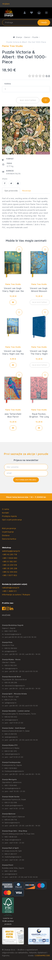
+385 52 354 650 (9, 572)
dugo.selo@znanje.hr (13, 840)
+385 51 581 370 (10, 751)
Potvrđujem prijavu (26, 480)
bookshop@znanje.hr (13, 634)
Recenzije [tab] (26, 190)
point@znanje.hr (11, 874)
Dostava (5, 535)
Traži (44, 22)
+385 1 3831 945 (10, 871)
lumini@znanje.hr (11, 720)
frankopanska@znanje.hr (14, 771)
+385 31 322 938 (10, 802)
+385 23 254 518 (9, 565)
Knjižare (6, 3)
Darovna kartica (9, 539)
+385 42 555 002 (10, 717)
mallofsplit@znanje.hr (13, 857)
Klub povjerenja (9, 528)
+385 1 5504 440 (9, 558)
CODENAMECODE (42, 955)
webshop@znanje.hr (11, 551)
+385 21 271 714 (10, 700)
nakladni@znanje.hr (10, 587)
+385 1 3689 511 (9, 591)
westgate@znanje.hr (13, 788)
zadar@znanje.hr (11, 737)
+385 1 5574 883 (10, 768)
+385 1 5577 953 (9, 575)
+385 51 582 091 (9, 561)
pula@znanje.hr (11, 651)
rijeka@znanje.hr (11, 668)
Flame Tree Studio (13, 284)
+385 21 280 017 (10, 854)
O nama (5, 509)
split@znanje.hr (11, 703)
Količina (8, 84)
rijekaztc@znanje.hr (12, 754)
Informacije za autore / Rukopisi (16, 594)
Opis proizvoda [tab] (11, 190)
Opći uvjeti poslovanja (12, 519)
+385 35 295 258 (9, 568)
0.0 (39, 76)
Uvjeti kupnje (8, 532)
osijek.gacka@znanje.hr (14, 805)
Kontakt (5, 512)
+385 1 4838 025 (10, 837)
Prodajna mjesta (9, 516)
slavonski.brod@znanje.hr (15, 686)
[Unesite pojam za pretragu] (26, 22)
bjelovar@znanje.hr (12, 822)
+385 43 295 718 (9, 554)
